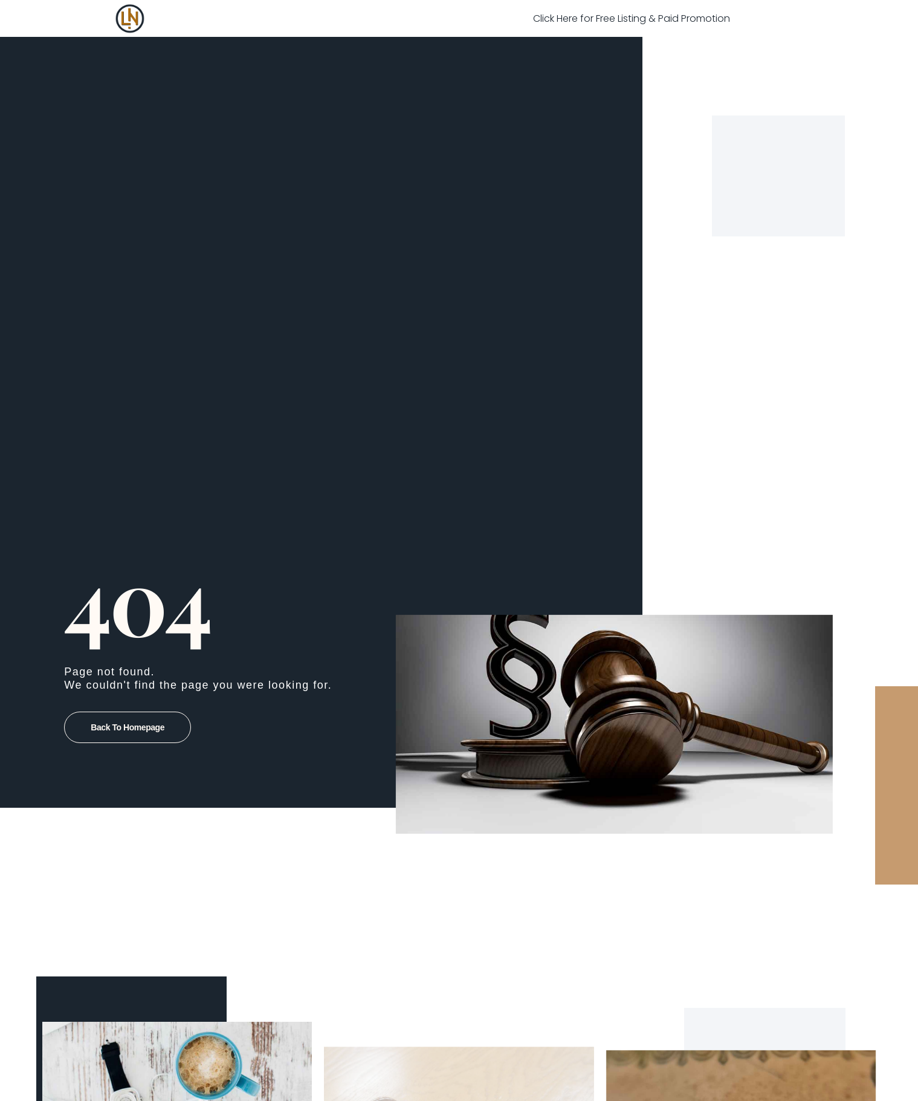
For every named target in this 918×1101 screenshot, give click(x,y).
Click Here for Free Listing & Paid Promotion (631, 18)
